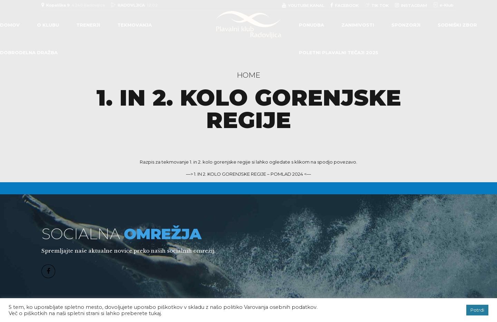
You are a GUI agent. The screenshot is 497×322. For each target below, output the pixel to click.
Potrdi (477, 310)
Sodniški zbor (457, 25)
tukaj (155, 313)
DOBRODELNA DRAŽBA (29, 52)
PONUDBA (311, 25)
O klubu (48, 25)
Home (248, 75)
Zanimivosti (357, 25)
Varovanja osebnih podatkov (280, 307)
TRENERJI (88, 25)
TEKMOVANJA (134, 25)
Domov (10, 25)
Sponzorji (405, 25)
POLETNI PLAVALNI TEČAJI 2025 (338, 52)
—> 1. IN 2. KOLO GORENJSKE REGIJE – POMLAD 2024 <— (248, 174)
